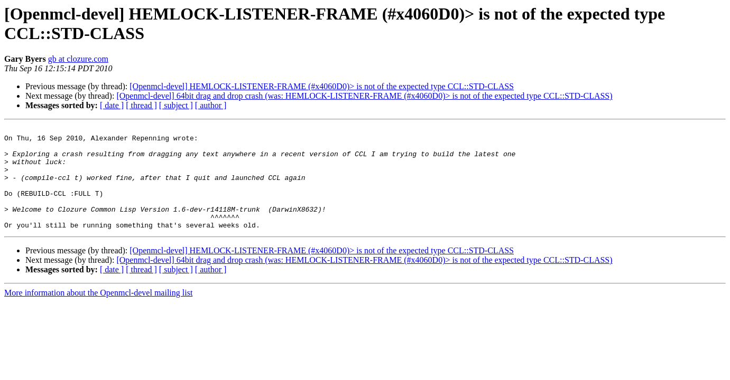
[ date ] (112, 105)
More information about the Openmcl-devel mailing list (98, 313)
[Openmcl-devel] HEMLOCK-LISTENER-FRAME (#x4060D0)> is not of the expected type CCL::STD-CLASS (322, 86)
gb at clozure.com (78, 58)
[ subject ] (176, 105)
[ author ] (211, 105)
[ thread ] (141, 105)
